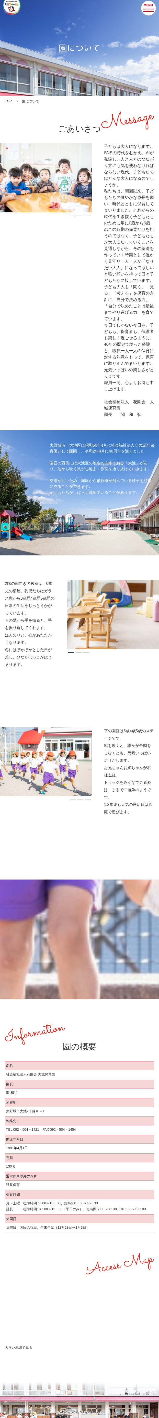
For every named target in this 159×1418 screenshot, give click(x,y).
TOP (8, 101)
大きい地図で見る (18, 1347)
